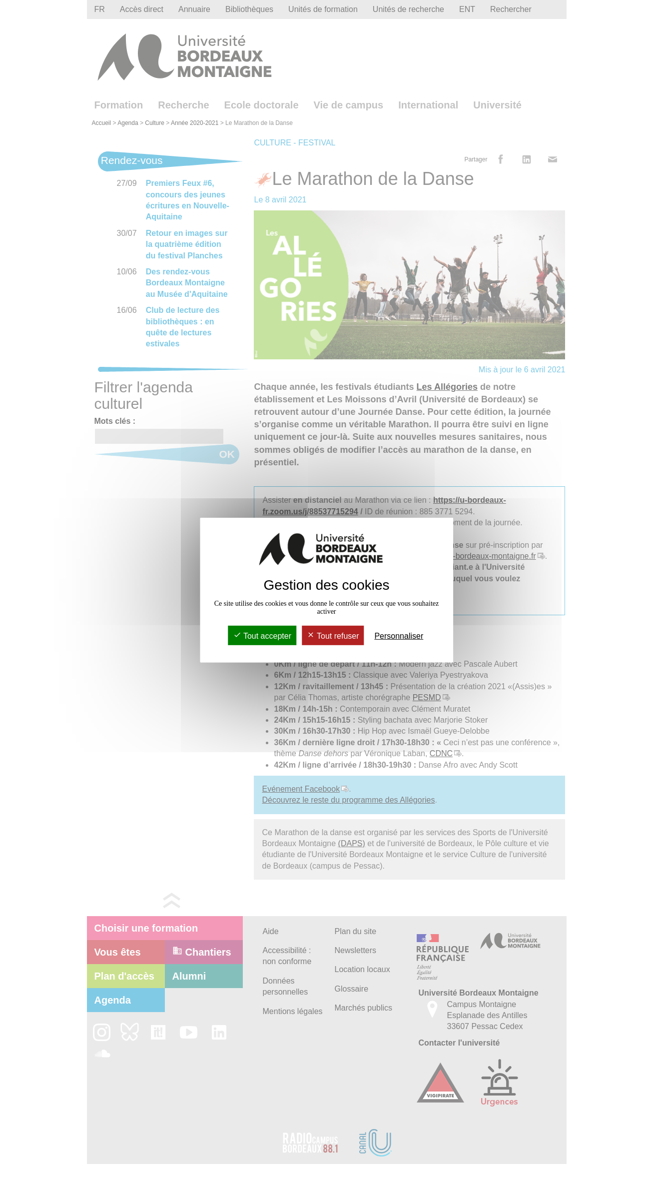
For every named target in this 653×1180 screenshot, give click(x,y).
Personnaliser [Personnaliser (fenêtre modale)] (398, 636)
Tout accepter (262, 636)
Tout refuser (333, 636)
